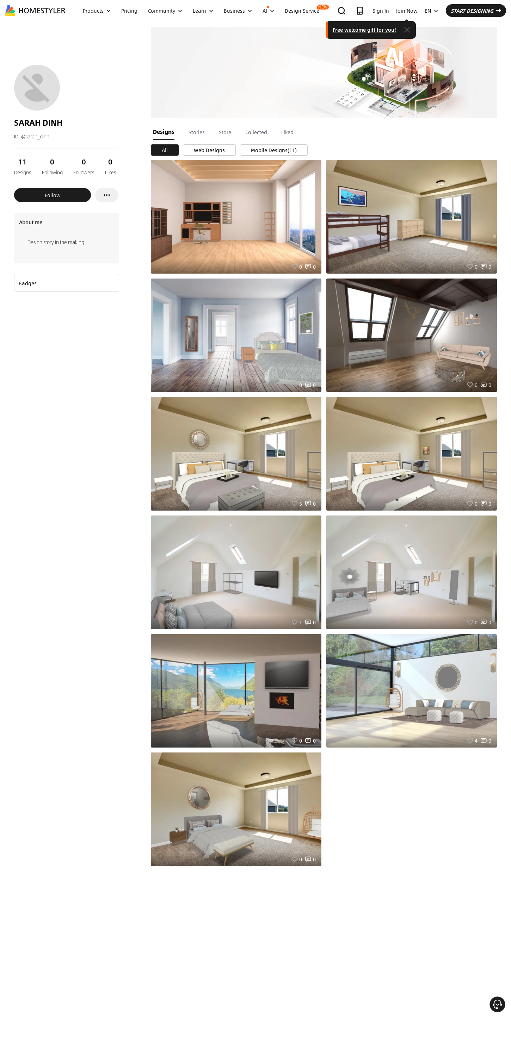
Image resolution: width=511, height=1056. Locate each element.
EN (431, 10)
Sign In (381, 10)
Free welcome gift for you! (364, 29)
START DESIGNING (476, 10)
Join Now (407, 10)
